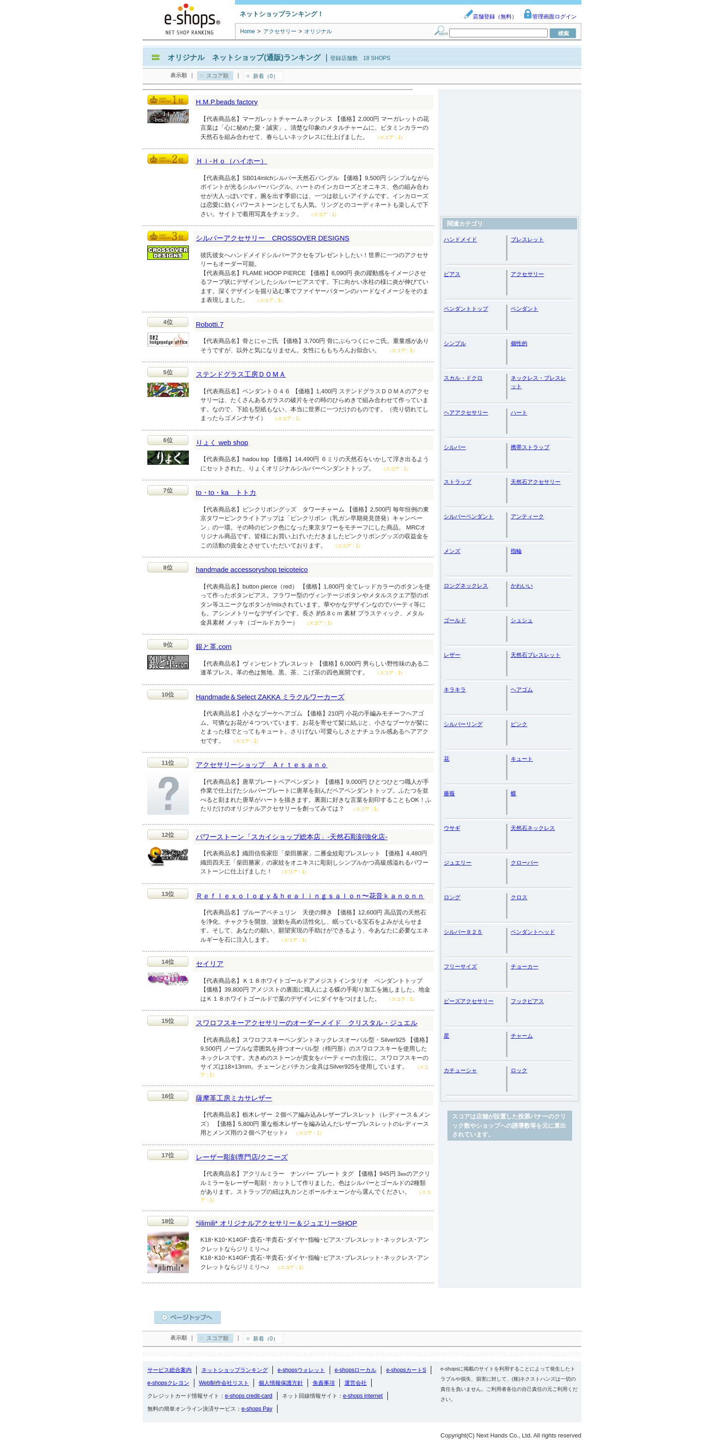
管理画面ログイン (550, 16)
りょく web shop (222, 442)
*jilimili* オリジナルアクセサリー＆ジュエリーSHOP (276, 1223)
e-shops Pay (256, 1409)
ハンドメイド (460, 239)
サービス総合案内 (169, 1370)
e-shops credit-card (248, 1396)
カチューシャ (460, 1070)
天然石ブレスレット (536, 655)
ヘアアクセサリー (466, 412)
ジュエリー (457, 863)
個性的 (519, 343)
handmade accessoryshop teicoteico (252, 569)
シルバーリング (463, 724)
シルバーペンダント (469, 516)
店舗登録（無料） (490, 16)
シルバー (455, 447)
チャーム (522, 1036)
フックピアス (527, 1001)
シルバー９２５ (463, 932)
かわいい (522, 586)
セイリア (209, 964)
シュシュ (522, 620)
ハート (519, 412)
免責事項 (324, 1383)
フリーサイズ (460, 966)
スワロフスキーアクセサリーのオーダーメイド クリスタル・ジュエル (306, 1023)
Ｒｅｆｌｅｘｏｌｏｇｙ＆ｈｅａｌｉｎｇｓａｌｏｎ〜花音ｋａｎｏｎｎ (310, 896)
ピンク (519, 724)
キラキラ (455, 689)
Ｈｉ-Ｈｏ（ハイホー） (231, 161)
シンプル (455, 343)
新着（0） (265, 76)
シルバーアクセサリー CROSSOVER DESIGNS (273, 238)
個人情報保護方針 (281, 1383)
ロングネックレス (466, 586)
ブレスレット (527, 239)
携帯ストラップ (530, 447)
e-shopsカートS (406, 1370)
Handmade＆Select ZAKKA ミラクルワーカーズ (270, 697)
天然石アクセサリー (536, 482)
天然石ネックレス (533, 828)
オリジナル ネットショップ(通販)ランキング (244, 57)
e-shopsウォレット (301, 1370)
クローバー (524, 863)
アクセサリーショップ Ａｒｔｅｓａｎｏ (261, 765)
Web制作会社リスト (224, 1383)
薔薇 (449, 793)
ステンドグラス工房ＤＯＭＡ (241, 374)
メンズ (452, 551)
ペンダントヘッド (533, 932)
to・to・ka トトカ (226, 492)
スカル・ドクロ (463, 378)
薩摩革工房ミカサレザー (234, 1098)
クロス (519, 897)
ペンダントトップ (466, 309)
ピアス (452, 274)
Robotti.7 (209, 324)
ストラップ (457, 482)
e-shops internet (363, 1396)
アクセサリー (527, 274)
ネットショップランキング (234, 1370)
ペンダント (524, 309)
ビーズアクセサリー (469, 1001)
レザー (452, 655)
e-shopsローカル (356, 1370)
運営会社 (355, 1383)
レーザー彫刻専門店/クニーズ (242, 1157)
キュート (522, 759)
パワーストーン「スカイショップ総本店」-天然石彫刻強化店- (291, 837)
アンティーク (527, 516)
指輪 (516, 551)
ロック (519, 1070)
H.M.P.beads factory (227, 102)
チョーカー (524, 966)
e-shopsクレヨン (168, 1383)
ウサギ (452, 828)
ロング (452, 897)
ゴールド (455, 620)
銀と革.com (214, 646)
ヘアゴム (522, 689)
